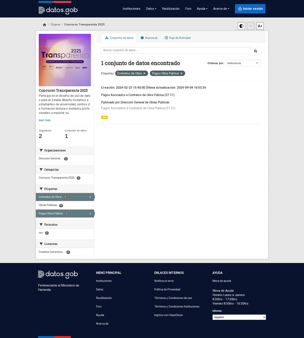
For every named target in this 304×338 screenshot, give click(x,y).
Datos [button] (150, 8)
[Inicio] (44, 25)
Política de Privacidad (167, 289)
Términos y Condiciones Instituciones (177, 306)
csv (104, 117)
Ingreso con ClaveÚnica (168, 315)
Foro (188, 8)
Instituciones (131, 8)
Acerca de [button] (220, 8)
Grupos (55, 24)
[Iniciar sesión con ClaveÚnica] (250, 8)
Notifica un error (164, 280)
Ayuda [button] (201, 8)
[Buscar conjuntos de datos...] (175, 50)
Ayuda (100, 315)
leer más (45, 120)
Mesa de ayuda (221, 280)
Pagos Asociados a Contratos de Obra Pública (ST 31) (137, 95)
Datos (99, 289)
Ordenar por (215, 63)
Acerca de (149, 37)
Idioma (216, 310)
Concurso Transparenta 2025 (84, 24)
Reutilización (171, 8)
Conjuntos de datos (119, 37)
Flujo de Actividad (177, 37)
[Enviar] (255, 51)
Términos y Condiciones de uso (173, 298)
